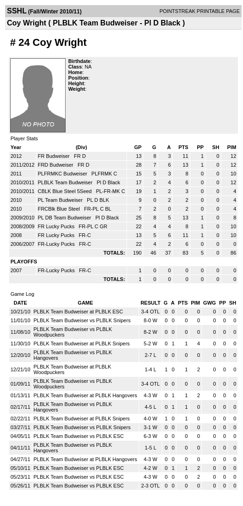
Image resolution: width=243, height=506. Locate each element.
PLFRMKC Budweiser (63, 173)
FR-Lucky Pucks (57, 244)
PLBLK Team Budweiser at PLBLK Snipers (82, 343)
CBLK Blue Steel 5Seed (65, 191)
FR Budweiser (54, 156)
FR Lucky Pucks (57, 226)
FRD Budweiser (56, 165)
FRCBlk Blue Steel (59, 209)
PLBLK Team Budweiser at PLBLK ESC (78, 311)
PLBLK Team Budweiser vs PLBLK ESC (79, 436)
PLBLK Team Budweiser (66, 182)
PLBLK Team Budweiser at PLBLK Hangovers (85, 395)
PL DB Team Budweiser (65, 217)
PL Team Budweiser (61, 200)
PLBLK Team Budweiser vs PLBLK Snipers (82, 320)
